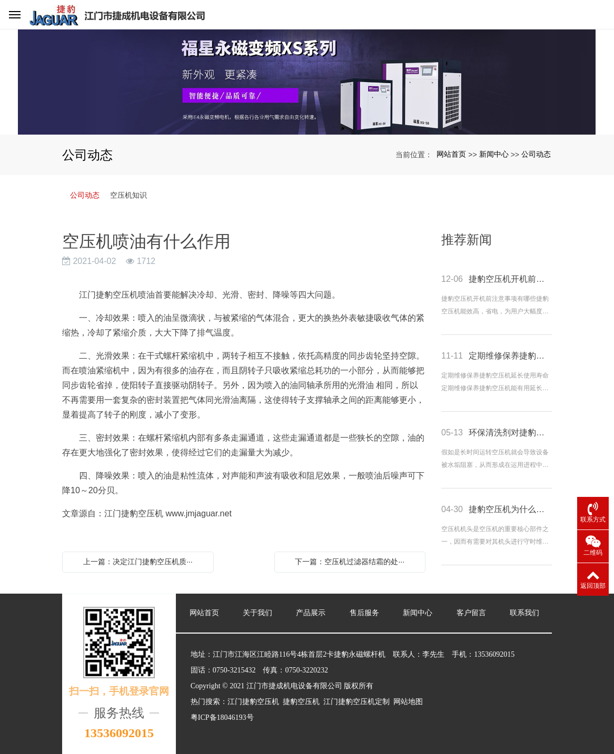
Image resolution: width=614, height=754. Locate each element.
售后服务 (364, 613)
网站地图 (408, 702)
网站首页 (451, 154)
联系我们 (524, 613)
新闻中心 (494, 154)
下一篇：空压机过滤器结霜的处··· (349, 561)
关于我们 (257, 613)
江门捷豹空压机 (108, 294)
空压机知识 (128, 195)
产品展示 (310, 613)
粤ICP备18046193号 (222, 717)
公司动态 (536, 154)
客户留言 (471, 613)
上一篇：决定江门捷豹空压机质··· (138, 561)
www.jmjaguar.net (198, 513)
